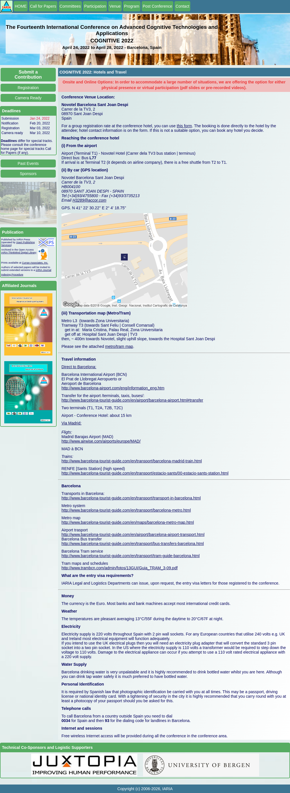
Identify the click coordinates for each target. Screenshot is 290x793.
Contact (182, 6)
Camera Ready (28, 98)
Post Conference (157, 6)
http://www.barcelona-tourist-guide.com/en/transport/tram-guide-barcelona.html (130, 555)
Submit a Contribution (28, 74)
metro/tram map (119, 346)
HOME (21, 6)
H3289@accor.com (89, 200)
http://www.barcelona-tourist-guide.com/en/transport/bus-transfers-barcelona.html (132, 543)
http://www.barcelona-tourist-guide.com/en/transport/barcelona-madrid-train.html (131, 461)
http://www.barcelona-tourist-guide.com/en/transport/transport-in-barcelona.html (131, 498)
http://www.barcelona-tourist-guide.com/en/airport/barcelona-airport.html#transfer (132, 400)
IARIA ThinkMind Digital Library (18, 252)
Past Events (28, 163)
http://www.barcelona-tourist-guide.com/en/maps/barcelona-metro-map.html (127, 522)
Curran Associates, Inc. (35, 262)
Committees (70, 6)
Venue (115, 6)
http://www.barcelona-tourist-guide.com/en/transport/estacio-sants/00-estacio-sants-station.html (145, 473)
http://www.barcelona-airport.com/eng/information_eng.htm (112, 388)
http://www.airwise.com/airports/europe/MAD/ (100, 441)
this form (184, 126)
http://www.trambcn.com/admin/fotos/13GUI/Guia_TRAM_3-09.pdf (119, 568)
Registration (28, 87)
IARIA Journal (43, 270)
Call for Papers (43, 6)
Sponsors (28, 173)
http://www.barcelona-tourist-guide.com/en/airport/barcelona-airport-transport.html (132, 534)
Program (131, 6)
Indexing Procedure (12, 274)
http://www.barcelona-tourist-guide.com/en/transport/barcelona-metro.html (126, 510)
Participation (95, 6)
